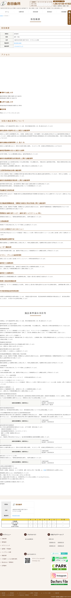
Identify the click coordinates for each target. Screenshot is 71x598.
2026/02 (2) (52, 545)
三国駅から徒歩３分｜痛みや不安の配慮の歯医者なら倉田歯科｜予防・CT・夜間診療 (10, 3)
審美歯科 (4, 542)
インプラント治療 (6, 552)
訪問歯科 (4, 565)
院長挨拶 (35, 11)
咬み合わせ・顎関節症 (7, 562)
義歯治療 (4, 555)
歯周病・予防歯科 (6, 548)
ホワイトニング (6, 545)
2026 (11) (51, 539)
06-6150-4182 (17, 43)
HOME (1, 15)
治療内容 (21, 11)
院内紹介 (49, 11)
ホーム (7, 11)
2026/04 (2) (52, 542)
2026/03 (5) (61, 542)
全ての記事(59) (29, 539)
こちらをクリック (18, 46)
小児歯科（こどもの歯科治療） (10, 558)
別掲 (44, 470)
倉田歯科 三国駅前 (59, 596)
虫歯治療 (4, 538)
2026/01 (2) (61, 545)
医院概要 (63, 11)
